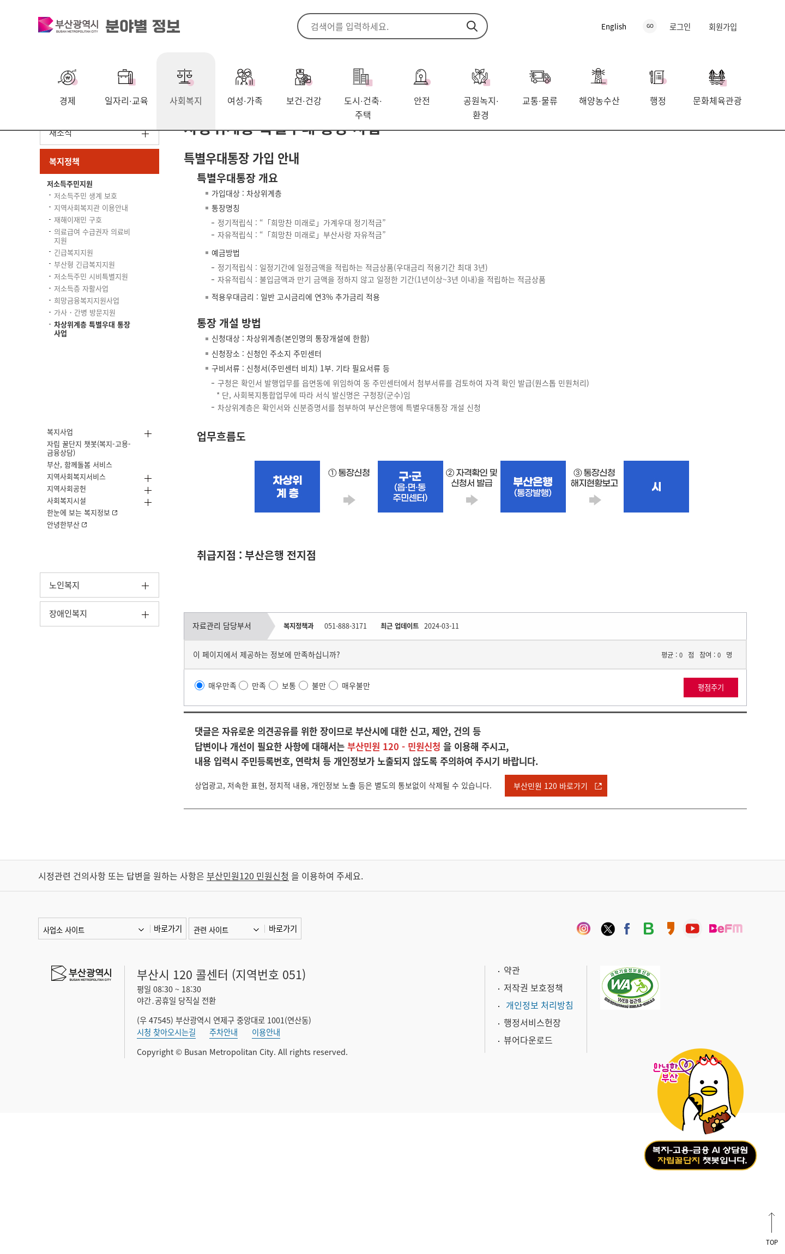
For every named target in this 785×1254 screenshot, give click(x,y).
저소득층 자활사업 (91, 437)
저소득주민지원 (187, 146)
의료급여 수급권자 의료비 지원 (91, 352)
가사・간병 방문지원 (78, 472)
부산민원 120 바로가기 (594, 920)
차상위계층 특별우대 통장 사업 (286, 146)
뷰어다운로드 (528, 1181)
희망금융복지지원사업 (99, 452)
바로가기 (168, 1070)
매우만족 (228, 812)
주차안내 (223, 1173)
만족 (268, 812)
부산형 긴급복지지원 (82, 392)
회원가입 (723, 27)
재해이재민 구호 (87, 332)
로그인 (680, 27)
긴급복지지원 (82, 372)
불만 (332, 812)
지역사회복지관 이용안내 (86, 312)
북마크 (738, 148)
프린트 (722, 148)
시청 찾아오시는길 (166, 1173)
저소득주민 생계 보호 (87, 287)
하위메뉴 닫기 (145, 240)
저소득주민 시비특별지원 (82, 418)
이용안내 (266, 1173)
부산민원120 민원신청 (248, 1017)
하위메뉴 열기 (145, 207)
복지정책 (128, 146)
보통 (300, 812)
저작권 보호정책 (533, 1129)
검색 (472, 26)
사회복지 (82, 146)
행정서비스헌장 (532, 1164)
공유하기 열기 (706, 148)
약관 (512, 1111)
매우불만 (372, 812)
